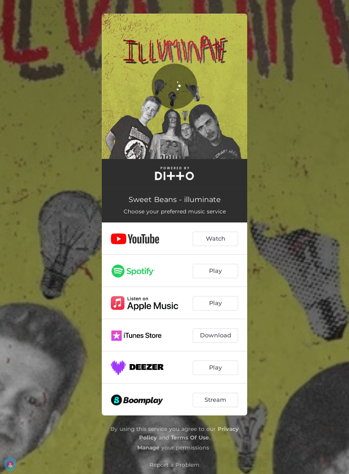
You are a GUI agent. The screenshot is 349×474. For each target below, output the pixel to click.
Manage (148, 447)
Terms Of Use (190, 437)
